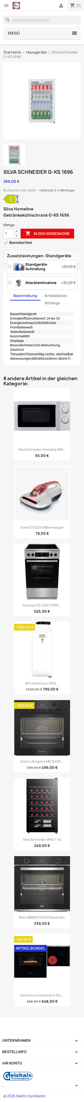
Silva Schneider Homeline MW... (42, 449)
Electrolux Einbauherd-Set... (42, 995)
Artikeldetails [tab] (56, 295)
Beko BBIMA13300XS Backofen (42, 917)
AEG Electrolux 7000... (42, 683)
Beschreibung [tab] (25, 295)
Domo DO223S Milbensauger (42, 527)
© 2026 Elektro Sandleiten (24, 1096)
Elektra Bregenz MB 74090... (42, 761)
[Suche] (42, 20)
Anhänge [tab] (52, 303)
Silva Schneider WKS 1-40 (42, 839)
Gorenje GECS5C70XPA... (42, 605)
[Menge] (8, 234)
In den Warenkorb (47, 234)
